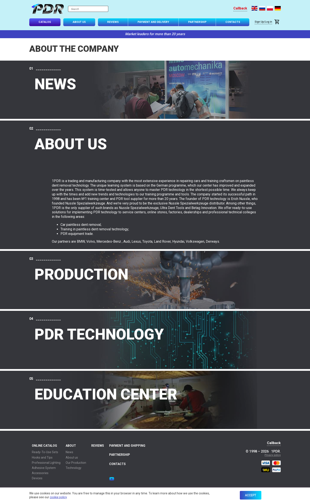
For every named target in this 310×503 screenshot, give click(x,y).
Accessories (40, 473)
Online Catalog (44, 445)
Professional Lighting (46, 462)
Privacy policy (273, 455)
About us (72, 457)
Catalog (45, 22)
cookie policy (58, 497)
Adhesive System (44, 468)
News (69, 452)
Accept (250, 495)
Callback (240, 8)
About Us (79, 22)
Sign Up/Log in (263, 21)
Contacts (232, 22)
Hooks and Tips (42, 457)
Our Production (76, 462)
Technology (73, 468)
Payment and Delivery (153, 22)
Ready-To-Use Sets (45, 452)
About (71, 445)
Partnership (197, 22)
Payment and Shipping (127, 445)
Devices (37, 478)
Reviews (113, 22)
